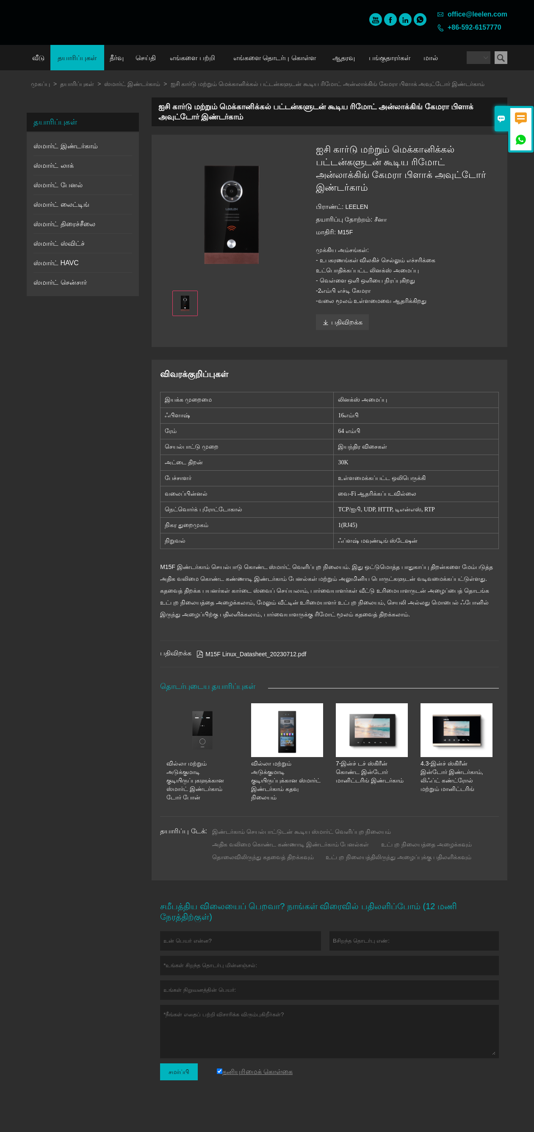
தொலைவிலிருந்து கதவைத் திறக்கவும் (263, 857)
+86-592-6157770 (474, 27)
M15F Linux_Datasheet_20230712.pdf (251, 654)
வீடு (38, 57)
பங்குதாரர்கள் (389, 57)
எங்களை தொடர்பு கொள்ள (274, 57)
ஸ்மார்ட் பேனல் (57, 185)
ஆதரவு (343, 57)
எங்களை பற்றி (192, 57)
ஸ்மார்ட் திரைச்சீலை (64, 224)
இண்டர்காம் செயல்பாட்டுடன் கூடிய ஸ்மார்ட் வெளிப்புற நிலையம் (301, 831)
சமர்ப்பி (179, 1071)
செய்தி (146, 57)
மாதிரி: (327, 232)
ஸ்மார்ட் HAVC (56, 262)
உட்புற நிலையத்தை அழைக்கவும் (426, 844)
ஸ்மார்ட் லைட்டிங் (61, 204)
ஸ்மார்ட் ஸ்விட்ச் (58, 243)
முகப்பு (40, 83)
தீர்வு (117, 57)
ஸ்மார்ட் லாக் (53, 165)
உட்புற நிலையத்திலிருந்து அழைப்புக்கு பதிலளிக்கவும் (398, 857)
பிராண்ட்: (330, 206)
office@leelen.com (477, 14)
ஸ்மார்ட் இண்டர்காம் (132, 83)
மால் (430, 57)
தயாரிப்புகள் (77, 57)
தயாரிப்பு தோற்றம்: (345, 219)
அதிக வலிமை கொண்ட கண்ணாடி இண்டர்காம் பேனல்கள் (290, 844)
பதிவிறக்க (342, 322)
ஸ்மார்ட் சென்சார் (59, 282)
